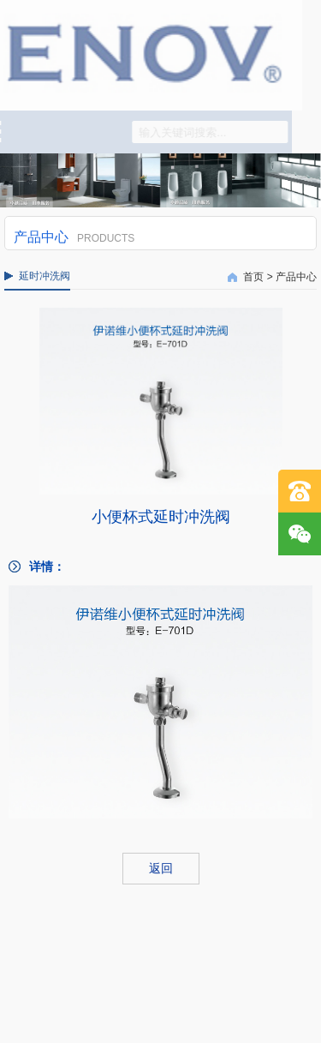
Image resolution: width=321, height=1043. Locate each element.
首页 (253, 277)
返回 (161, 868)
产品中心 (296, 277)
